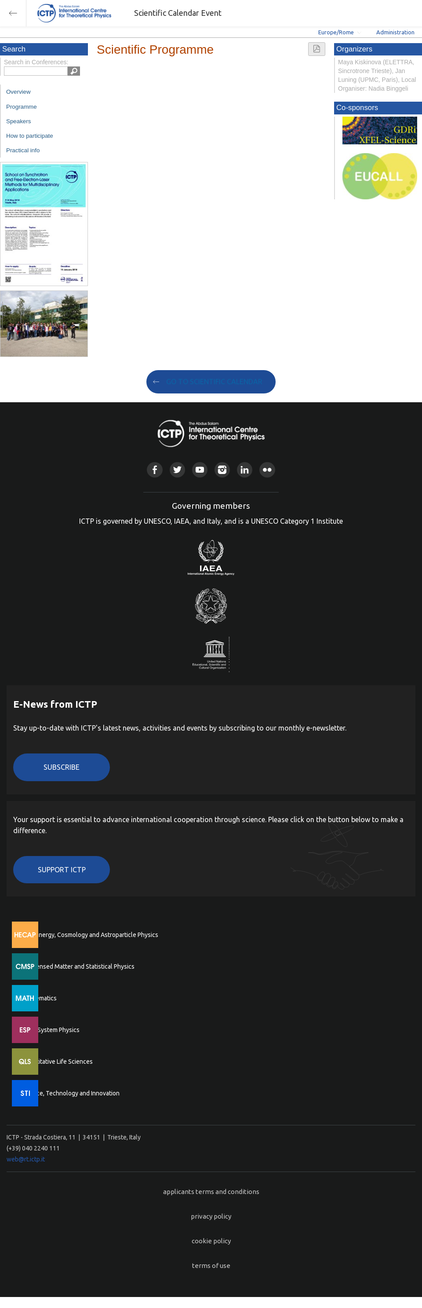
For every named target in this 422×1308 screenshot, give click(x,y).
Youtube (199, 470)
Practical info (23, 150)
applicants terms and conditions (211, 1191)
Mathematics (39, 998)
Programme (21, 106)
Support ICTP (62, 870)
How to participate (29, 135)
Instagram (222, 470)
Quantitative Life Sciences (57, 1061)
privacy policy (211, 1216)
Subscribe (62, 767)
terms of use (211, 1265)
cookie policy (211, 1241)
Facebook (154, 470)
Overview (18, 91)
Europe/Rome (336, 32)
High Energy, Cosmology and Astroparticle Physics (90, 934)
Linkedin (244, 470)
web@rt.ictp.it (26, 1159)
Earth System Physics (51, 1029)
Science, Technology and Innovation (71, 1093)
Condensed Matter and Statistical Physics (78, 966)
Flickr (267, 470)
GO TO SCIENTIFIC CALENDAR (214, 382)
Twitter (177, 470)
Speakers (18, 121)
